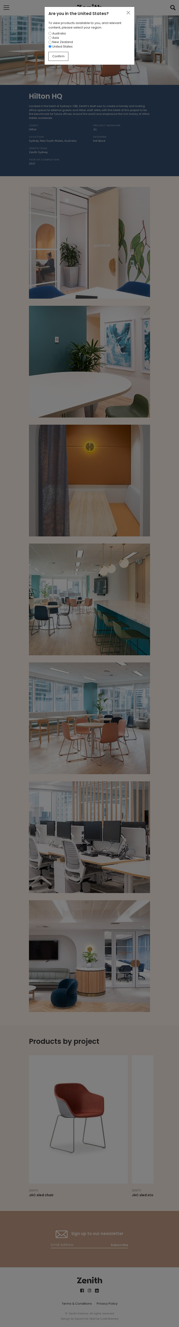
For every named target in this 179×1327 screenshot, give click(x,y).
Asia (53, 37)
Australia (57, 33)
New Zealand (60, 42)
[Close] (128, 13)
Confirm (58, 56)
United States (60, 46)
